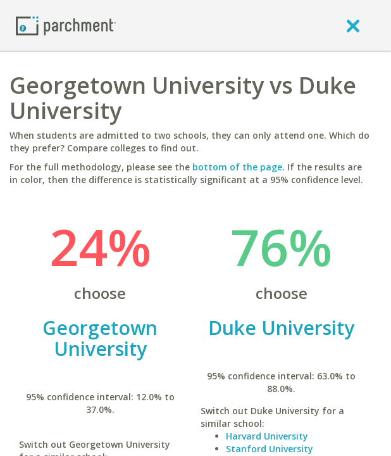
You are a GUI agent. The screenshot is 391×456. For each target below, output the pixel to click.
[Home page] (66, 25)
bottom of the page (237, 167)
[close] (353, 25)
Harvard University (267, 436)
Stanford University (269, 449)
